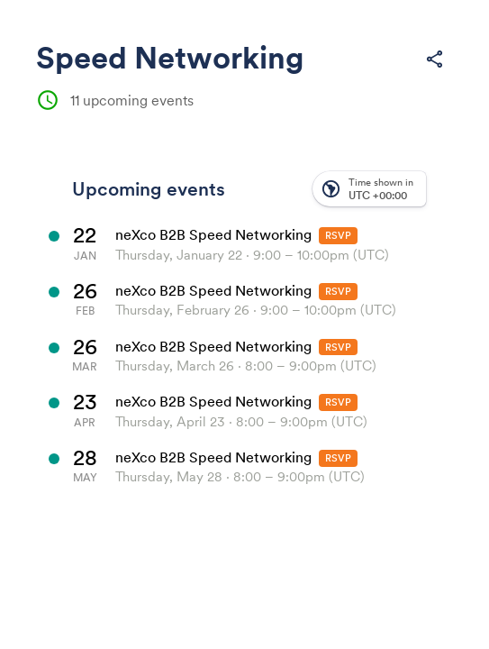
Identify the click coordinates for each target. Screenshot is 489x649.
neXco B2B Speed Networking (213, 234)
